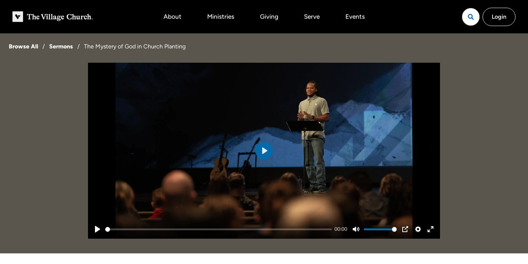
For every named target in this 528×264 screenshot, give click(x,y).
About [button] (173, 16)
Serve (312, 16)
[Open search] (471, 17)
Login (499, 16)
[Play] (97, 229)
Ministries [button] (220, 16)
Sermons (61, 46)
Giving (269, 16)
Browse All (23, 46)
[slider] (218, 229)
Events (355, 16)
